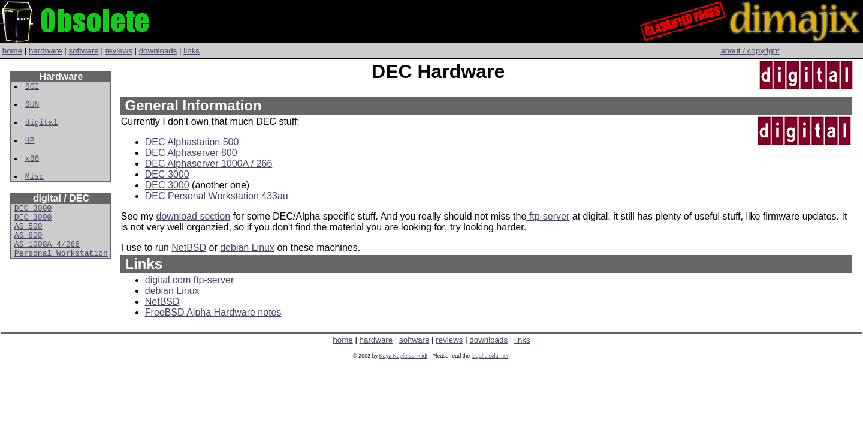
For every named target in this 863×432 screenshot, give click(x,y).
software (83, 50)
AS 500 (28, 250)
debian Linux (247, 247)
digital (42, 130)
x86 (33, 174)
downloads (158, 50)
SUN (33, 109)
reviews (118, 50)
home (12, 50)
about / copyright (750, 50)
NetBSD (188, 247)
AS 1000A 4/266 (47, 272)
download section (193, 216)
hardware (45, 50)
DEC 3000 (33, 229)
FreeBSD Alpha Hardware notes (213, 312)
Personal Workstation (61, 283)
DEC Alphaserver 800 (191, 153)
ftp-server (547, 216)
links (191, 50)
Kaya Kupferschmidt (403, 356)
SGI (33, 87)
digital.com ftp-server (189, 280)
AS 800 (28, 261)
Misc (35, 195)
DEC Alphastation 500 (192, 142)
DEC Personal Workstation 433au (216, 196)
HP (30, 152)
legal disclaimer (490, 356)
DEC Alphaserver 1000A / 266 (209, 163)
